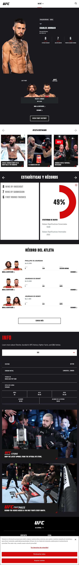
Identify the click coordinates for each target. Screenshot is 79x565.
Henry (38, 297)
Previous (3, 130)
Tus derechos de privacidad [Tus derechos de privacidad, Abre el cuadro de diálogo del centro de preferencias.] (39, 547)
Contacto (23, 535)
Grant (38, 279)
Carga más (40, 321)
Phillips (28, 261)
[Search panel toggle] (76, 3)
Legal (49, 535)
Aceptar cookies (39, 560)
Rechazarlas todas (39, 554)
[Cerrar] (75, 539)
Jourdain (39, 261)
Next (75, 130)
